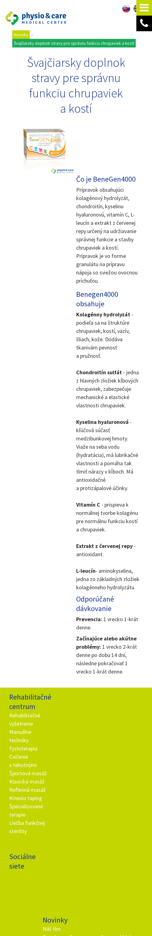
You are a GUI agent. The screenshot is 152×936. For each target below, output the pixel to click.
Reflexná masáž (27, 755)
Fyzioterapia (23, 714)
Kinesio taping (25, 763)
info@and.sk (71, 837)
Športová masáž (28, 738)
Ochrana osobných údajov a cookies (60, 925)
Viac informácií (123, 912)
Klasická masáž (27, 747)
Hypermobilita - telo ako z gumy (60, 754)
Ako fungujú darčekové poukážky (57, 779)
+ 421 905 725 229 (66, 828)
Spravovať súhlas (106, 925)
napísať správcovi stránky (117, 919)
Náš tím (53, 671)
